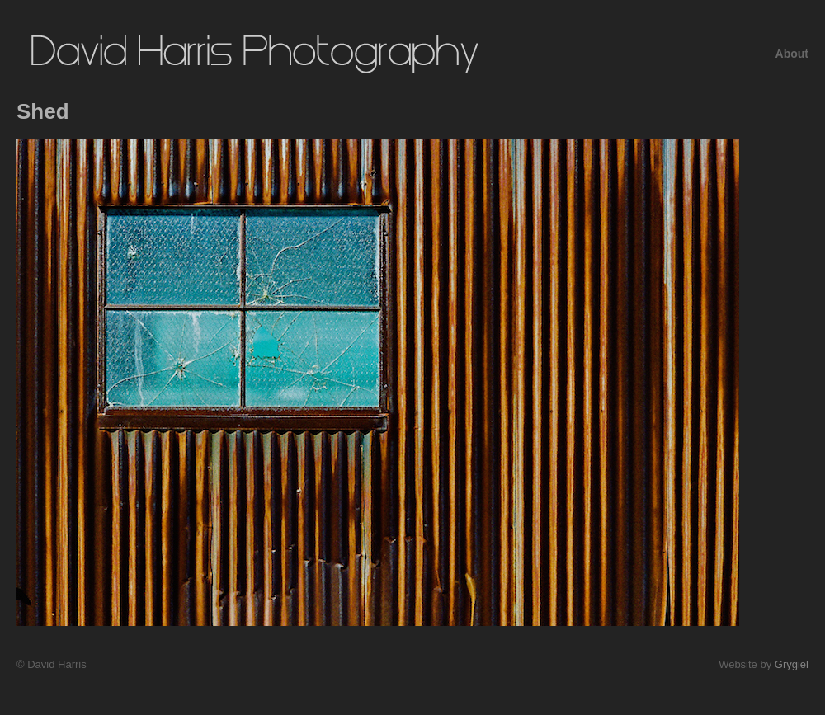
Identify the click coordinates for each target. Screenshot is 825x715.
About (792, 53)
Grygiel (791, 664)
